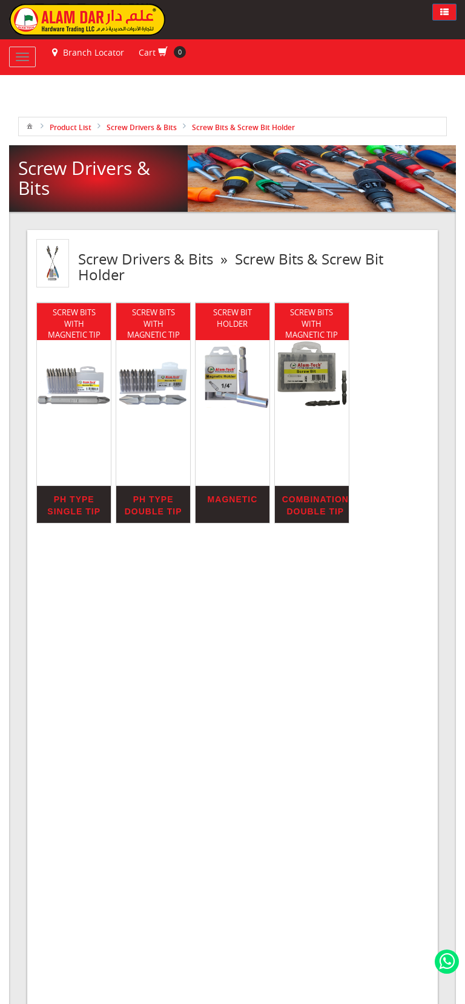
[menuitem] (30, 125)
